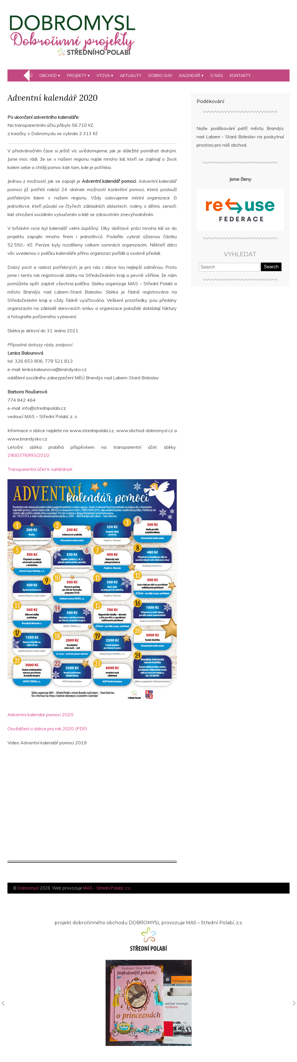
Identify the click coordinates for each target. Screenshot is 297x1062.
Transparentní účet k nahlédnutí (39, 469)
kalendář (189, 75)
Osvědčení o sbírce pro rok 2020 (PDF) (47, 728)
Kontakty (240, 75)
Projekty (76, 75)
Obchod (48, 75)
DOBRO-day (160, 75)
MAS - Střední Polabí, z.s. (107, 888)
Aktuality (130, 75)
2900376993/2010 (28, 455)
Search (271, 266)
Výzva (103, 75)
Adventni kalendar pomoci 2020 (40, 714)
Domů (26, 75)
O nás (216, 75)
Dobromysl (28, 888)
